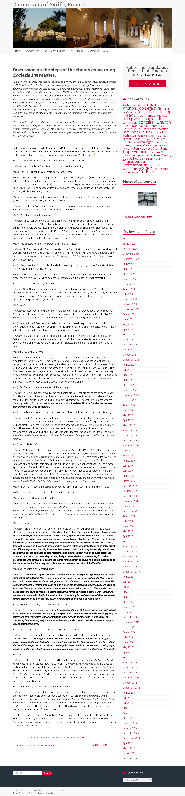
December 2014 (131, 733)
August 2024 (129, 264)
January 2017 (130, 612)
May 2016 (128, 647)
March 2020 (129, 425)
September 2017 (131, 571)
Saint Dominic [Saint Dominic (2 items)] (149, 158)
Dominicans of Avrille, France (48, 4)
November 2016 (131, 622)
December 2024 (131, 253)
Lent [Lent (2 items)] (162, 138)
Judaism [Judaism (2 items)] (127, 138)
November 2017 (131, 561)
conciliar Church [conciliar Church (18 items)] (154, 122)
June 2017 (128, 587)
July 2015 (128, 698)
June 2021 (128, 370)
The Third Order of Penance (101, 745)
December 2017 (131, 556)
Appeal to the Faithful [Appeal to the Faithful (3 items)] (151, 105)
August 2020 (129, 405)
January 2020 (130, 435)
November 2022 (131, 309)
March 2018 (129, 541)
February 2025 (130, 248)
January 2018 (130, 551)
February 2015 (130, 723)
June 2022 (128, 319)
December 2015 (131, 672)
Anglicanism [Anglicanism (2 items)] (129, 105)
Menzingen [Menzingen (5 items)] (145, 142)
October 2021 (130, 354)
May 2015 (128, 708)
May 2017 (128, 592)
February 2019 (130, 486)
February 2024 (130, 279)
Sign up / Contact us (147, 83)
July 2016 (128, 637)
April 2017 (128, 597)
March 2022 (129, 334)
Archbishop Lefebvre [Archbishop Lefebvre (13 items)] (142, 108)
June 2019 (128, 470)
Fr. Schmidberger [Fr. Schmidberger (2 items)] (144, 135)
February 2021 (130, 390)
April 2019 (128, 475)
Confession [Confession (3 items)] (130, 126)
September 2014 (131, 738)
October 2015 (130, 682)
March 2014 (129, 748)
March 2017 (129, 602)
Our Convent (32, 51)
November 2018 (131, 501)
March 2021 (129, 385)
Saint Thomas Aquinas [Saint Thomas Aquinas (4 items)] (144, 160)
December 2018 (131, 496)
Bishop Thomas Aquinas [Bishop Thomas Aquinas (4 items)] (150, 115)
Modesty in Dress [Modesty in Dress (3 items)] (154, 145)
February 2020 (130, 430)
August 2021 (129, 364)
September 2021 (131, 359)
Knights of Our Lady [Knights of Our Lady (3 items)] (146, 139)
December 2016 (131, 617)
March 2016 (129, 657)
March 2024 (129, 274)
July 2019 (128, 465)
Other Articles (76, 51)
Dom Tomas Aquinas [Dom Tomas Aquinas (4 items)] (137, 132)
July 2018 (128, 521)
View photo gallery (138, 217)
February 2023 (130, 299)
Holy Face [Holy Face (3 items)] (161, 135)
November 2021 (131, 349)
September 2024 (131, 258)
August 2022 (129, 314)
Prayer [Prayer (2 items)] (137, 155)
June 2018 (128, 526)
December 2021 (131, 344)
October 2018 (130, 506)
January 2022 (130, 339)
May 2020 (128, 415)
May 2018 (128, 531)
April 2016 (128, 652)
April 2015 (128, 713)
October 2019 (130, 450)
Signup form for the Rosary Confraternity (35, 745)
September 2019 (131, 455)
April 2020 (128, 420)
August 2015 (129, 692)
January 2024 (130, 284)
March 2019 (129, 481)
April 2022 (128, 329)
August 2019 (129, 460)
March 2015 (129, 718)
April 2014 (128, 743)
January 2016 (130, 667)
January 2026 (130, 243)
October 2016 (130, 627)
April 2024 (128, 269)
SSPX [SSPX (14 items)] (147, 168)
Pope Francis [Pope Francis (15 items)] (135, 151)
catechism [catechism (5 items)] (158, 119)
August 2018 (129, 516)
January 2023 (130, 304)
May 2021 (128, 375)
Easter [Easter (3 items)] (157, 132)
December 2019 (131, 440)
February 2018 (130, 546)
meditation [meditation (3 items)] (129, 142)
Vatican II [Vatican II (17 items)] (148, 172)
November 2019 (131, 445)
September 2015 (131, 687)
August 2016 (129, 632)
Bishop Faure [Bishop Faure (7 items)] (148, 112)
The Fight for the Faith (54, 51)
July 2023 (128, 294)
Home (18, 51)
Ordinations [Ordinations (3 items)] (160, 148)
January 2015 (130, 728)
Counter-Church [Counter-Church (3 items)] (148, 126)
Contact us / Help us (98, 51)
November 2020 (131, 395)
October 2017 (130, 566)
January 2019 (130, 491)
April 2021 (128, 380)
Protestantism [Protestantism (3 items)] (151, 155)
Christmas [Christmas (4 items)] (130, 122)
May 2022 (128, 324)
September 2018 (131, 511)
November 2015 (131, 677)
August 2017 (129, 576)
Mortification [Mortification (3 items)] (131, 148)
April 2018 (128, 536)
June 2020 (128, 410)
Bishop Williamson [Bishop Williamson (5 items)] (136, 119)
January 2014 (130, 753)
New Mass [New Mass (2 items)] (146, 148)
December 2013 (131, 758)
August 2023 (129, 289)
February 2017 (130, 607)
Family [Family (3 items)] (166, 132)
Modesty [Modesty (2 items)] (136, 145)
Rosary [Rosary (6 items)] (166, 155)
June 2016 (128, 642)
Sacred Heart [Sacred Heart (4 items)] (132, 158)
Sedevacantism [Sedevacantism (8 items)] (135, 165)
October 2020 (130, 400)
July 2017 (128, 581)
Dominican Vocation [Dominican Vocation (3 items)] (155, 129)
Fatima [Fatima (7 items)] (128, 135)
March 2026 (129, 238)
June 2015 (128, 703)
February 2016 (130, 662)
